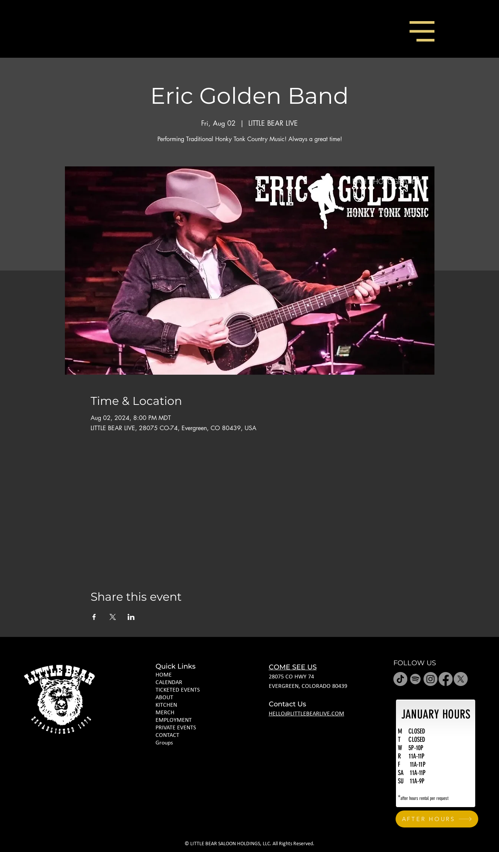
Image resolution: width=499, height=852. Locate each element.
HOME (164, 675)
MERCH (165, 713)
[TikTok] (400, 679)
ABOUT (164, 698)
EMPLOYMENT (174, 720)
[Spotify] (415, 679)
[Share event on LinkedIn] (131, 617)
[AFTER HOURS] (437, 818)
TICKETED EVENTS (178, 690)
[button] (422, 31)
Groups (164, 743)
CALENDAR (169, 683)
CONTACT (167, 735)
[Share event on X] (112, 617)
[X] (461, 679)
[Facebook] (446, 679)
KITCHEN (166, 705)
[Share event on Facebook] (94, 617)
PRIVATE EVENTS (176, 728)
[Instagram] (430, 679)
